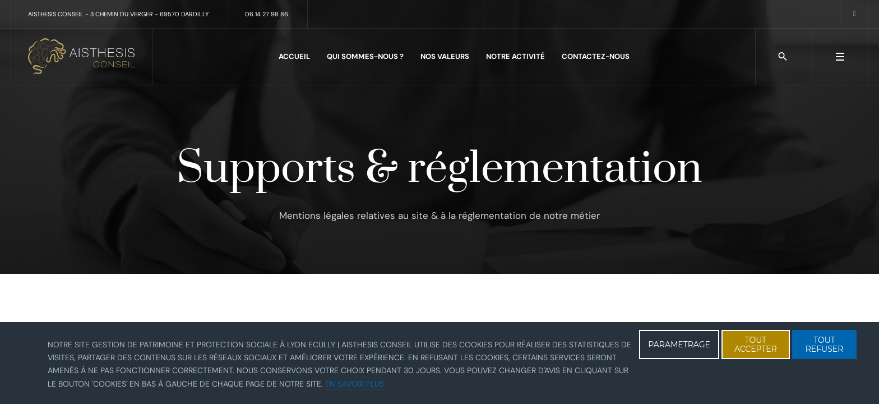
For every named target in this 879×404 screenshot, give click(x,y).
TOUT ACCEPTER (755, 344)
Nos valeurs (444, 56)
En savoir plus (354, 384)
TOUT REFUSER (825, 344)
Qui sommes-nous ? (365, 56)
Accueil (294, 56)
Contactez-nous (596, 56)
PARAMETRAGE (679, 344)
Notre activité (515, 56)
